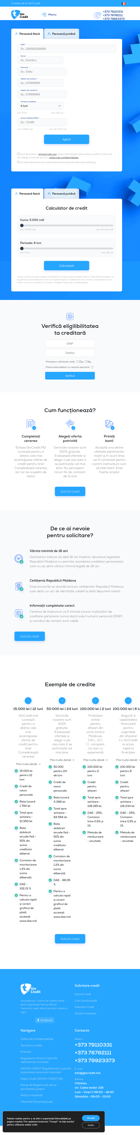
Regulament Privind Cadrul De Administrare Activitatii (39, 1060)
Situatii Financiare (85, 1013)
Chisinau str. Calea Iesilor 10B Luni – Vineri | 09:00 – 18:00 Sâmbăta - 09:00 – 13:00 (94, 1089)
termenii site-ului (48, 154)
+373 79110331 (113, 11)
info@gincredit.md (87, 1073)
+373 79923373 (114, 19)
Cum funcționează (86, 1000)
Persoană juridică (61, 34)
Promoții (26, 1051)
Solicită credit (70, 491)
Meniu (49, 14)
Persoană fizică (27, 34)
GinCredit (75, 1118)
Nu (88, 362)
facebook (45, 1020)
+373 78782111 (113, 15)
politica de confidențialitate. (64, 157)
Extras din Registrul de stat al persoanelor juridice (38, 1087)
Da (79, 362)
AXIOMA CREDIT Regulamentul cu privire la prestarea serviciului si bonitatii (46, 1070)
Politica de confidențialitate (37, 1039)
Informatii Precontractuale (37, 1101)
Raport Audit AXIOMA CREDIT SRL (42, 1078)
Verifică (70, 376)
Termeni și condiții (31, 1045)
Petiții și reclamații (32, 1095)
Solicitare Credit (84, 1007)
